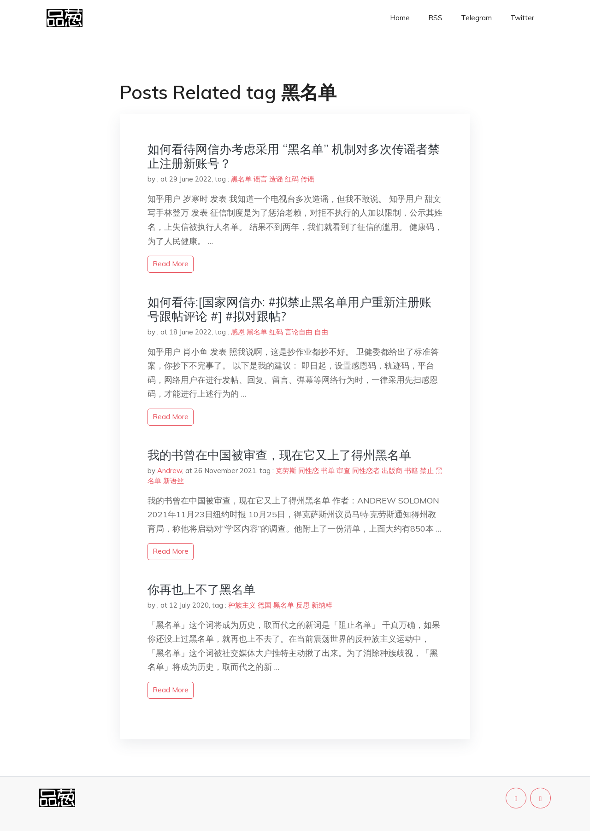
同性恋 (308, 470)
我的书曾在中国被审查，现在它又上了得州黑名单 (279, 454)
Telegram (476, 17)
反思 (303, 605)
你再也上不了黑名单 (201, 589)
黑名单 (241, 179)
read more (171, 263)
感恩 (238, 332)
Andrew (169, 470)
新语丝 (173, 480)
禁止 (427, 470)
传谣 (307, 179)
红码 (292, 179)
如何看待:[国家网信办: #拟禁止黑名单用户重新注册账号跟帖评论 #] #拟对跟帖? (289, 309)
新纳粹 (322, 605)
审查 (343, 470)
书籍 (411, 470)
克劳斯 (286, 470)
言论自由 (299, 332)
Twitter (522, 17)
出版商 (392, 470)
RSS (435, 17)
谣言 (260, 179)
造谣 (276, 179)
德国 (264, 605)
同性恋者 (366, 470)
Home (400, 17)
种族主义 (242, 605)
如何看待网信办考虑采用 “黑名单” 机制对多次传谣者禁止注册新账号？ (294, 156)
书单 (328, 470)
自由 (321, 332)
